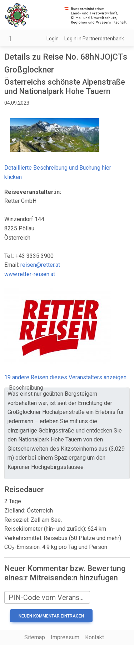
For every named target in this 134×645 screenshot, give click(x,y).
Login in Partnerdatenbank (94, 38)
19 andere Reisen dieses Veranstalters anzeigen (65, 377)
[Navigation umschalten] (9, 39)
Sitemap (34, 637)
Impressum (65, 637)
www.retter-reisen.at (29, 274)
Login (52, 38)
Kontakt (94, 637)
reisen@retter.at (40, 264)
